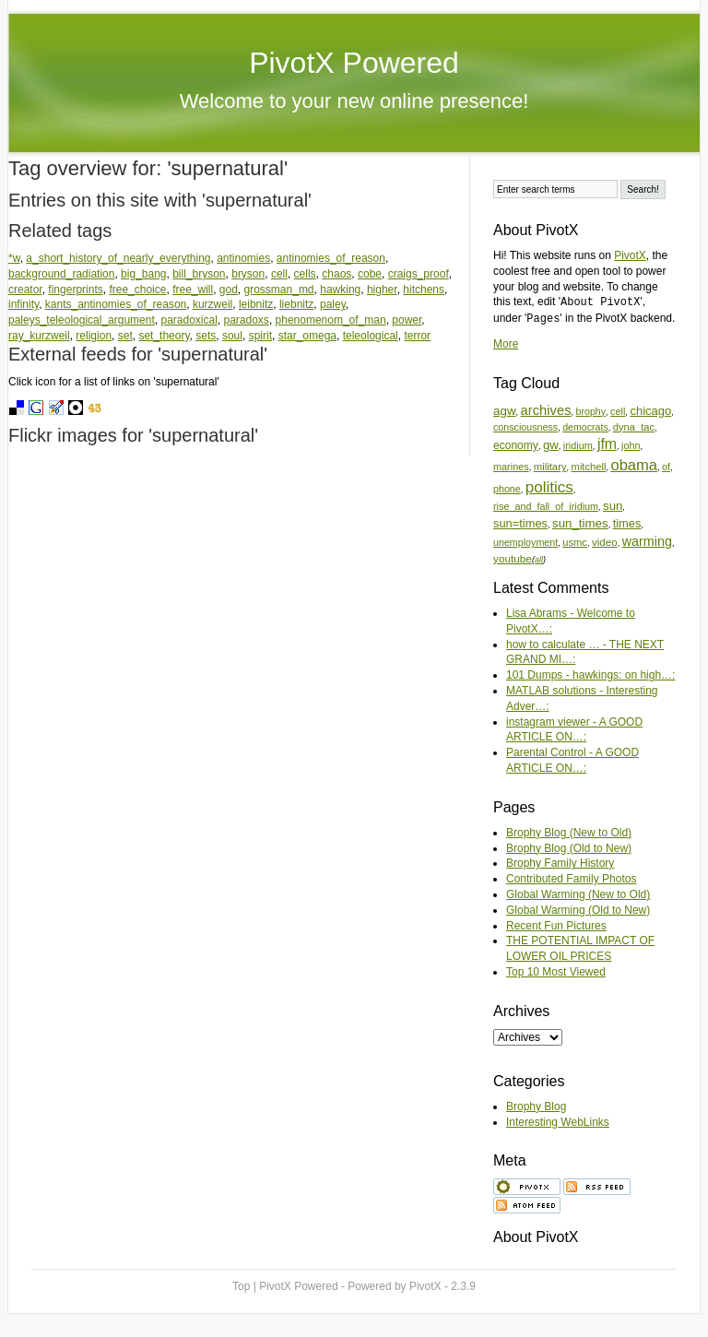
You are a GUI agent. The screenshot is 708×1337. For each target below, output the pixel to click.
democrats (585, 426)
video (605, 542)
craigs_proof (418, 273)
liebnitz (296, 304)
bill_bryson (198, 273)
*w (14, 258)
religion (94, 335)
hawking (340, 289)
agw (504, 411)
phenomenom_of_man (331, 320)
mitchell (589, 466)
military (550, 466)
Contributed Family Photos (571, 878)
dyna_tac (634, 426)
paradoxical (188, 320)
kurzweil (212, 304)
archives (546, 410)
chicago (650, 411)
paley (333, 304)
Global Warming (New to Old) (578, 894)
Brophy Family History (560, 863)
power (406, 320)
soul (232, 335)
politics (549, 487)
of (666, 466)
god (228, 289)
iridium (578, 445)
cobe (370, 273)
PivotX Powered (354, 62)
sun (612, 506)
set (125, 335)
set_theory (163, 335)
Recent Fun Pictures (556, 925)
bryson (248, 273)
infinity (23, 304)
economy (515, 445)
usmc (574, 542)
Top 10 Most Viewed (556, 971)
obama (633, 465)
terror (417, 335)
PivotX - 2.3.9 (442, 1286)
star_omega (307, 335)
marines (511, 466)
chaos (336, 273)
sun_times (580, 523)
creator (25, 289)
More (505, 343)
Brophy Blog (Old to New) (568, 848)
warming (647, 541)
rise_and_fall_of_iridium (545, 506)
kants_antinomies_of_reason (115, 304)
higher (382, 289)
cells (305, 273)
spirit (260, 335)
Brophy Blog (536, 1106)
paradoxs (246, 320)
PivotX (630, 255)
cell (279, 273)
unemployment (525, 542)
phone (507, 488)
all (539, 559)
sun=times (520, 523)
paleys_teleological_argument (81, 320)
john (630, 445)
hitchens (423, 289)
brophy (591, 411)
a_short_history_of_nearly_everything (118, 258)
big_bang (143, 273)
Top (241, 1286)
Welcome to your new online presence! (354, 100)
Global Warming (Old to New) (578, 910)
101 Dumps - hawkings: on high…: (590, 674)
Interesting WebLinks (557, 1122)
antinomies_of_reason (331, 258)
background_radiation (61, 273)
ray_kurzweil (39, 335)
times (627, 523)
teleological (370, 335)
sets (205, 335)
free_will (192, 289)
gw (551, 445)
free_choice (137, 289)
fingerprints (75, 289)
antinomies (243, 258)
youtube (512, 558)
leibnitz (256, 304)
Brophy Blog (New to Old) (568, 832)
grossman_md (279, 289)
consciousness (525, 426)
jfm (607, 444)
